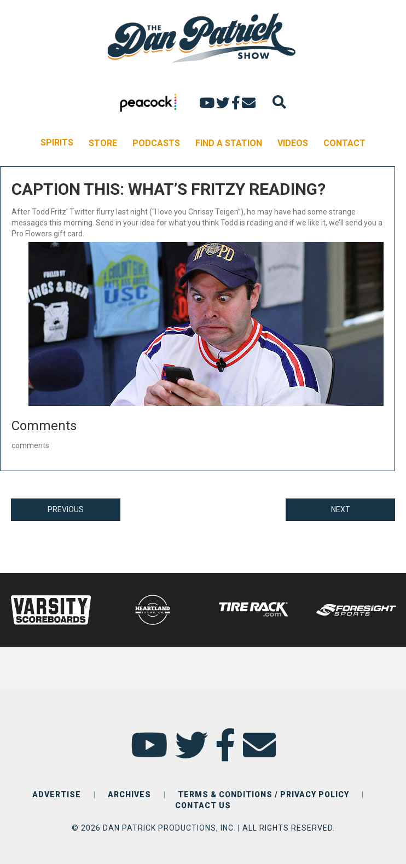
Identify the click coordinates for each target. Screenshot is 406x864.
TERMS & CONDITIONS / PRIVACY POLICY (263, 794)
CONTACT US (203, 805)
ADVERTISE (56, 794)
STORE (103, 143)
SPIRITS (56, 142)
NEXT (340, 509)
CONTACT (344, 143)
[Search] (279, 102)
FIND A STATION (228, 143)
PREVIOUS (66, 509)
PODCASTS (156, 143)
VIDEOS (292, 143)
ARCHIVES (129, 794)
